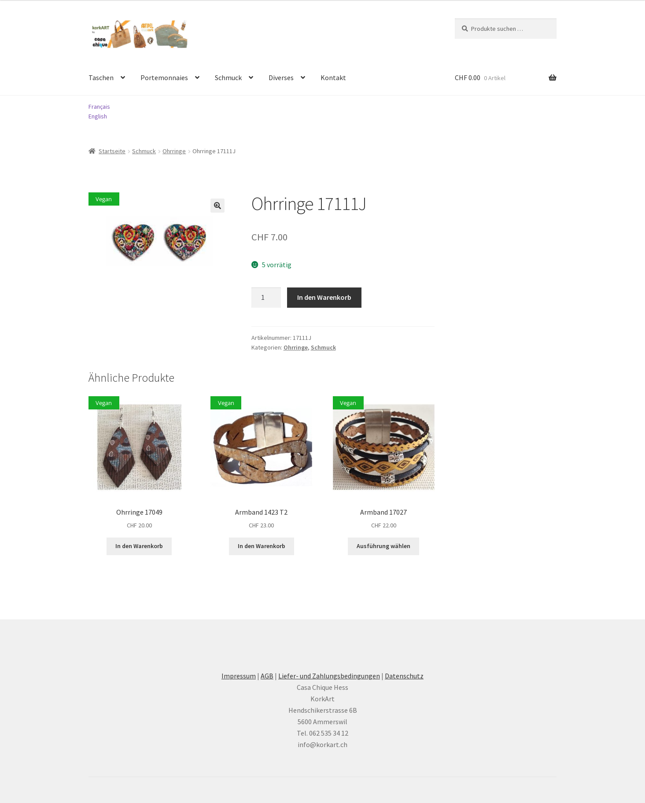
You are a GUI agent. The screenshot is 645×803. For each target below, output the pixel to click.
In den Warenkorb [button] (139, 546)
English (97, 116)
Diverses (281, 77)
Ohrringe (174, 151)
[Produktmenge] (266, 297)
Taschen (101, 77)
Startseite (112, 151)
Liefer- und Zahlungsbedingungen (329, 675)
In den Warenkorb (324, 297)
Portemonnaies (164, 77)
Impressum (238, 675)
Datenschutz (404, 675)
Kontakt (333, 77)
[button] (217, 206)
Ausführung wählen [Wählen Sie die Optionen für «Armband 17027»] (383, 546)
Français (99, 107)
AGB (267, 675)
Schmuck (228, 77)
